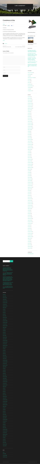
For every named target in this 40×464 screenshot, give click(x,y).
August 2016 (29, 208)
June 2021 (29, 113)
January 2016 (4, 417)
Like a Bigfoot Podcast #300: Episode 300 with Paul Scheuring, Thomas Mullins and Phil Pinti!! (32, 51)
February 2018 (5, 376)
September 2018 (30, 167)
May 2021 (29, 114)
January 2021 (29, 121)
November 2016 (30, 203)
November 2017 (5, 381)
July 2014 (29, 239)
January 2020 (29, 141)
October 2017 (30, 185)
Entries (4, 453)
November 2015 (30, 221)
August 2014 (29, 238)
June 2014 (29, 241)
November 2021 (5, 302)
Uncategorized (30, 90)
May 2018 (4, 371)
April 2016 (29, 215)
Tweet (4, 24)
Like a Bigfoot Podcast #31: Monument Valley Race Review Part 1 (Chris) (8, 287)
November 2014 (30, 233)
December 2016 (5, 399)
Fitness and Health (30, 72)
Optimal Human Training (31, 77)
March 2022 (29, 98)
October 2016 (30, 205)
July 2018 (29, 170)
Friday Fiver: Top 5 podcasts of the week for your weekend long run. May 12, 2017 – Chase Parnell (8, 277)
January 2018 (29, 180)
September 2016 (5, 404)
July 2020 (29, 131)
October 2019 (5, 343)
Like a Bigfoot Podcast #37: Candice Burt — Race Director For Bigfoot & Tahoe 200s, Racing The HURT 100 (8, 273)
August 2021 (4, 307)
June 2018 (29, 172)
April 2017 (29, 195)
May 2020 (29, 134)
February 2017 (30, 198)
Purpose (29, 82)
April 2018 (29, 175)
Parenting (29, 79)
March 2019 (29, 157)
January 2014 (4, 445)
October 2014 (5, 432)
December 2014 (30, 231)
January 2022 (29, 101)
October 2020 (30, 126)
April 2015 (29, 228)
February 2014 (30, 246)
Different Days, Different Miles (7, 46)
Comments (5, 455)
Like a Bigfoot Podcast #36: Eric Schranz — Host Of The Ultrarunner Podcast (8, 284)
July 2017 (29, 190)
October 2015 (30, 223)
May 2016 (29, 213)
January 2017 (29, 200)
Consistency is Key (9, 20)
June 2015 (4, 422)
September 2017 (30, 187)
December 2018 (30, 162)
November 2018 (30, 164)
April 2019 (4, 353)
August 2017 (29, 188)
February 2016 (30, 218)
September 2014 (30, 236)
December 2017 (30, 182)
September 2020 (5, 325)
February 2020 (30, 139)
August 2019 (29, 149)
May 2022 (29, 96)
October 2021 (30, 106)
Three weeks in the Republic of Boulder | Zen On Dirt (7, 268)
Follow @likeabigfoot (31, 253)
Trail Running (29, 87)
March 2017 (4, 394)
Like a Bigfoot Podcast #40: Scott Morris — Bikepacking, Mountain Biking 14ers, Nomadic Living (8, 269)
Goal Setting (5, 43)
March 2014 (29, 244)
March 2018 (29, 177)
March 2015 (4, 427)
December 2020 (5, 320)
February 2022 (5, 297)
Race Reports (29, 84)
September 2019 (30, 147)
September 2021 (30, 108)
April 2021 (29, 116)
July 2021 (29, 111)
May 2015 (29, 226)
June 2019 (29, 152)
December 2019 (30, 142)
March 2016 (29, 216)
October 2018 (30, 165)
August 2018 (4, 366)
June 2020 (4, 330)
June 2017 (4, 389)
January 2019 (29, 160)
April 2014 (29, 243)
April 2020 (29, 136)
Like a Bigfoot (20, 5)
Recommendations (30, 85)
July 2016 (29, 210)
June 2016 (4, 409)
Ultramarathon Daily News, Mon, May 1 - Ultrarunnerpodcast (8, 283)
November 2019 (30, 144)
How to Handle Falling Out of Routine (20, 46)
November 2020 (30, 124)
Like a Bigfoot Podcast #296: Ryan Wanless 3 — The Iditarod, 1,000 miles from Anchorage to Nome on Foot (32, 65)
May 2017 (29, 193)
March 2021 (4, 315)
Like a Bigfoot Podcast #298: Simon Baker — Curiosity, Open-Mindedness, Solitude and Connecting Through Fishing (32, 58)
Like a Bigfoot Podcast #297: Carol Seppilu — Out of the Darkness (32, 62)
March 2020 (29, 137)
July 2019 (4, 348)
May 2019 (29, 154)
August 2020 (29, 129)
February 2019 (30, 159)
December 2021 (30, 103)
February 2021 (30, 119)
